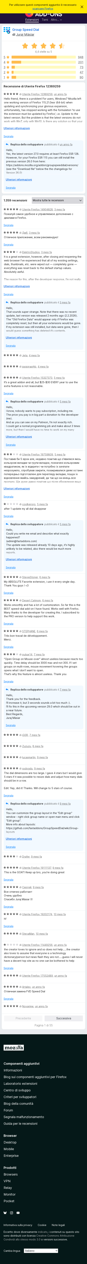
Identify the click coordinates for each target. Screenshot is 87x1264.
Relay (8, 1188)
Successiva (63, 1018)
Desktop (10, 1142)
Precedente (23, 1018)
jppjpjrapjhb (29, 366)
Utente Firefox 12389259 (37, 94)
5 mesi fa (59, 377)
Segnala (8, 136)
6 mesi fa (44, 577)
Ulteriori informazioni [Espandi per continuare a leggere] (17, 128)
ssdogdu (27, 768)
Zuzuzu (26, 746)
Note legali (58, 1225)
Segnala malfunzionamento (24, 1117)
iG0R (25, 734)
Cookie (42, 1225)
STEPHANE (28, 631)
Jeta (24, 355)
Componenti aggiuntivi (22, 1063)
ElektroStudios (31, 252)
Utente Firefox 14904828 (37, 209)
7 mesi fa (39, 654)
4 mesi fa (34, 355)
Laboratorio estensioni (20, 1083)
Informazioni (13, 1070)
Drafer (26, 856)
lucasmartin (29, 757)
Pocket (9, 1201)
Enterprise (11, 1156)
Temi (45, 19)
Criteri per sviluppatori (20, 1097)
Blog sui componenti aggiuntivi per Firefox (35, 1077)
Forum (8, 1110)
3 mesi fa (59, 209)
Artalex (26, 986)
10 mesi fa (60, 914)
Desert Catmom (31, 600)
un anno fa (60, 94)
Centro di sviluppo (17, 1090)
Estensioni (32, 19)
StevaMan (28, 933)
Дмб (25, 232)
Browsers (11, 1174)
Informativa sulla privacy (18, 1225)
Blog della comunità (18, 1103)
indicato (42, 1231)
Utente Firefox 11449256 (37, 944)
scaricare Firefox (42, 8)
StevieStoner (30, 577)
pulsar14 (27, 654)
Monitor (10, 1194)
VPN (7, 1181)
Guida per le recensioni (20, 1123)
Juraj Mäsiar (25, 34)
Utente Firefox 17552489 (37, 975)
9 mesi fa (42, 757)
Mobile (9, 1149)
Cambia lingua (12, 1250)
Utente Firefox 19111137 (36, 867)
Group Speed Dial (25, 30)
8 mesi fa (37, 746)
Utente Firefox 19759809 (37, 454)
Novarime (28, 1006)
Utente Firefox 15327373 (37, 377)
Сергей (26, 887)
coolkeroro (29, 504)
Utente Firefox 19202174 (37, 914)
